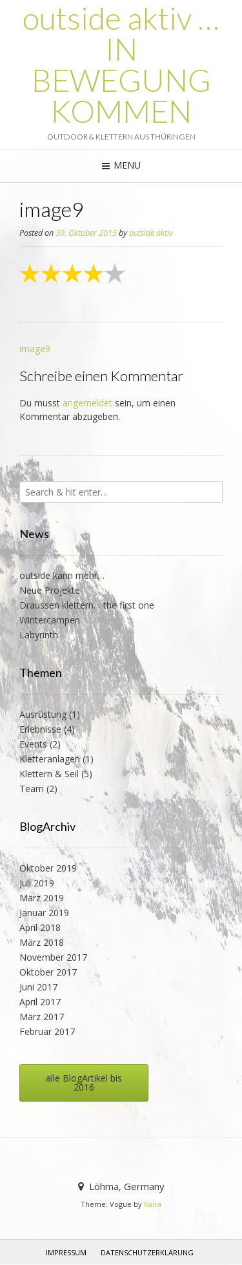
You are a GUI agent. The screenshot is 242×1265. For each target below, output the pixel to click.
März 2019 (41, 898)
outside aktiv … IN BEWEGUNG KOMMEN (121, 65)
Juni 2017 (38, 987)
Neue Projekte (49, 590)
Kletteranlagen (49, 759)
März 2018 (41, 942)
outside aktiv (151, 232)
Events (33, 744)
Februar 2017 (47, 1031)
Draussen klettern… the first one (86, 605)
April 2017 (40, 1002)
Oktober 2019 (48, 868)
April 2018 (40, 927)
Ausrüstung (42, 714)
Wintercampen (49, 620)
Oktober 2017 (48, 972)
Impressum (66, 1252)
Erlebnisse (40, 729)
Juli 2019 (36, 883)
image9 (34, 348)
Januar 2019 (44, 912)
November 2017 (53, 957)
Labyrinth (38, 635)
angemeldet (87, 403)
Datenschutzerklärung (147, 1252)
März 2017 (41, 1016)
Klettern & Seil (49, 774)
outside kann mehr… (62, 575)
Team (31, 788)
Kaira (152, 1204)
